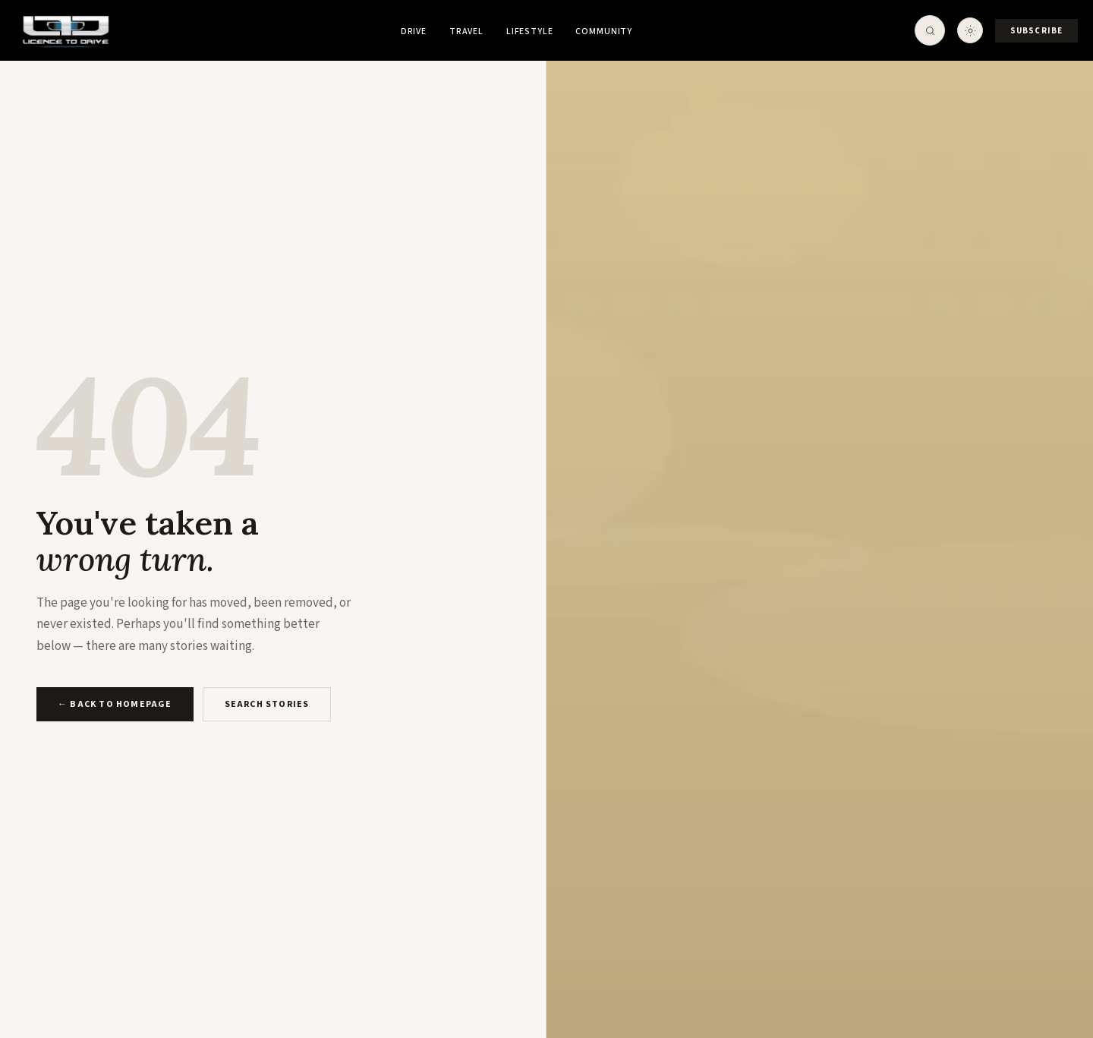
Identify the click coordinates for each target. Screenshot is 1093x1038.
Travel (466, 31)
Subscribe (1036, 30)
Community (603, 31)
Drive (414, 31)
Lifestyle (529, 31)
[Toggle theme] (970, 30)
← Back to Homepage (115, 704)
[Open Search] (930, 30)
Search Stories (267, 704)
